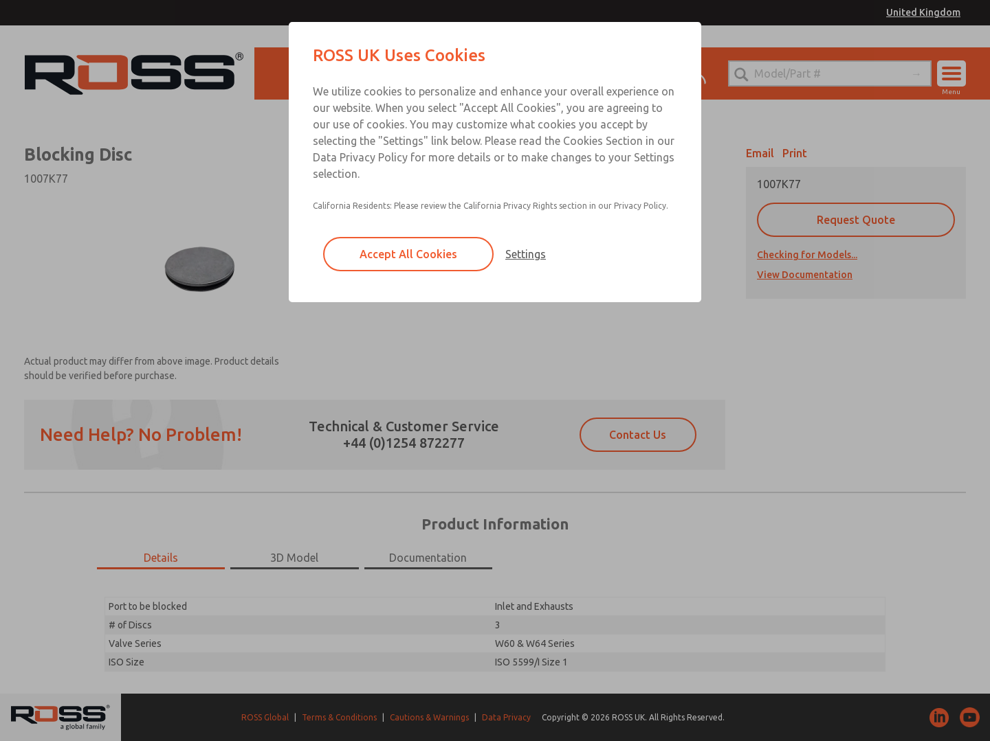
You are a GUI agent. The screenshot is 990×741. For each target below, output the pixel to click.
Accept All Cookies (408, 254)
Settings (525, 254)
